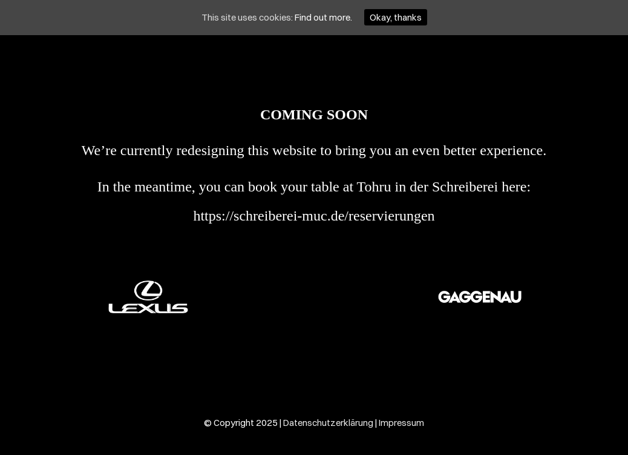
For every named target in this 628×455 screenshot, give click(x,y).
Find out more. (323, 17)
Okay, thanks (396, 17)
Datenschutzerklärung (328, 422)
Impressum (401, 422)
